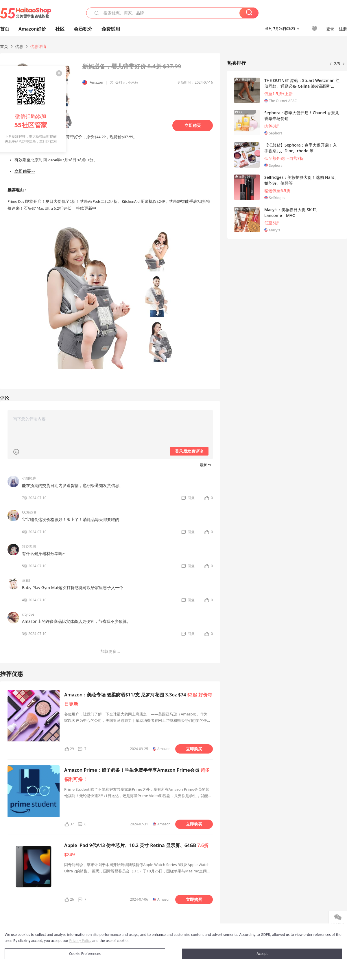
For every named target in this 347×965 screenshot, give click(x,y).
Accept (262, 953)
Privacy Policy (80, 940)
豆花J (26, 580)
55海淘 (25, 13)
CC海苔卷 (29, 512)
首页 (4, 46)
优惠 (19, 46)
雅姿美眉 (29, 546)
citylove (28, 614)
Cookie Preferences (85, 953)
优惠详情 (38, 46)
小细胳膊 (29, 478)
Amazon (96, 82)
